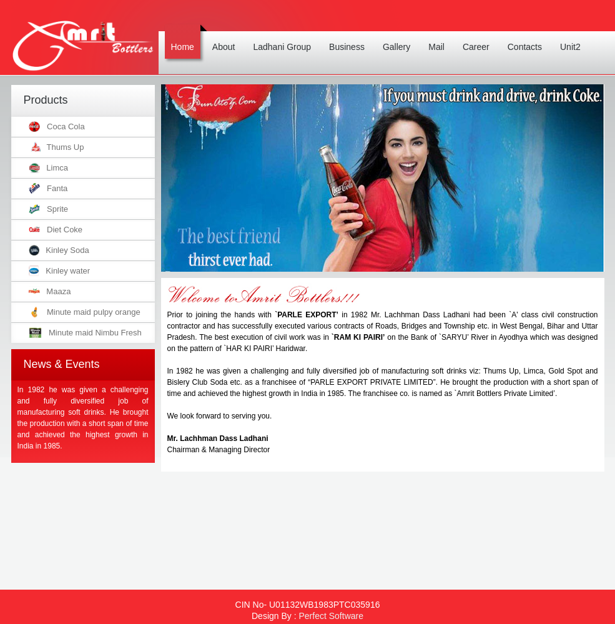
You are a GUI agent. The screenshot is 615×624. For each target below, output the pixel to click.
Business (350, 38)
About (227, 38)
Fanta (48, 188)
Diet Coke (56, 229)
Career (479, 38)
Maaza (50, 291)
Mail (439, 38)
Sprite (48, 209)
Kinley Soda (59, 250)
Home (185, 38)
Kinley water (60, 270)
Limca (49, 167)
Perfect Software (330, 616)
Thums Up (56, 147)
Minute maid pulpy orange (84, 312)
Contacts (528, 38)
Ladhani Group (285, 38)
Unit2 (573, 38)
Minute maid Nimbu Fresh (85, 332)
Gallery (399, 38)
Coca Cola (57, 126)
